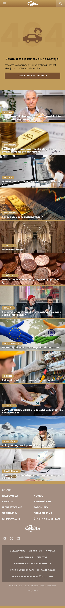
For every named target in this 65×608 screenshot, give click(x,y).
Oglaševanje (17, 550)
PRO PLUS (50, 550)
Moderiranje (25, 557)
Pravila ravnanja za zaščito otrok (32, 576)
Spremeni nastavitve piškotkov (32, 563)
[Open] (4, 3)
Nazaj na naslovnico (32, 75)
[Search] (60, 3)
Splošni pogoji (46, 570)
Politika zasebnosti (22, 570)
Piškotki (42, 557)
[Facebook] (4, 538)
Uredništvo (35, 550)
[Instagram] (18, 538)
